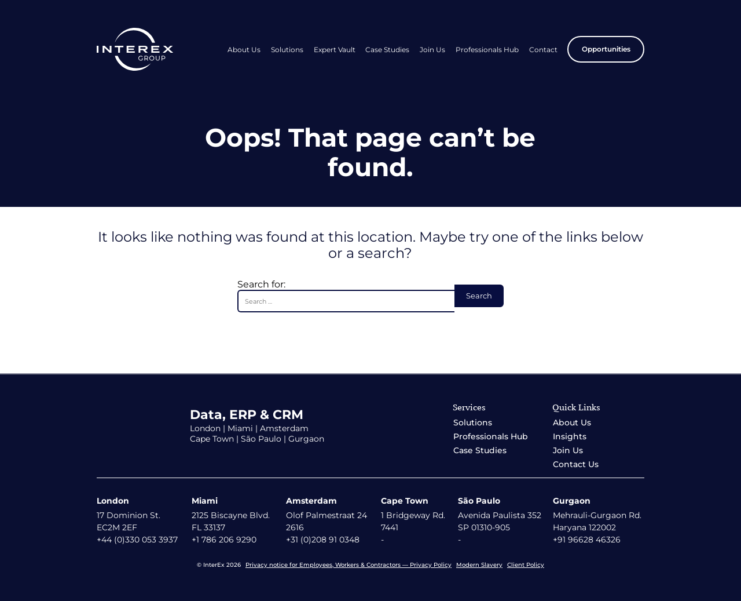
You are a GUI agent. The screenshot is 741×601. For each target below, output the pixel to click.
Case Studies (387, 49)
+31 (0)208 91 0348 (323, 539)
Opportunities (606, 49)
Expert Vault (334, 49)
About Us (244, 49)
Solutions (287, 49)
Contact (543, 49)
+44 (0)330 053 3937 (137, 539)
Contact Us (576, 464)
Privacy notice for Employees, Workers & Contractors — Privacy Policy (348, 565)
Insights (569, 436)
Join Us (432, 49)
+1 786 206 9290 (224, 539)
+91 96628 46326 (587, 539)
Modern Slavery (479, 565)
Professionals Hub (487, 49)
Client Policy (525, 565)
